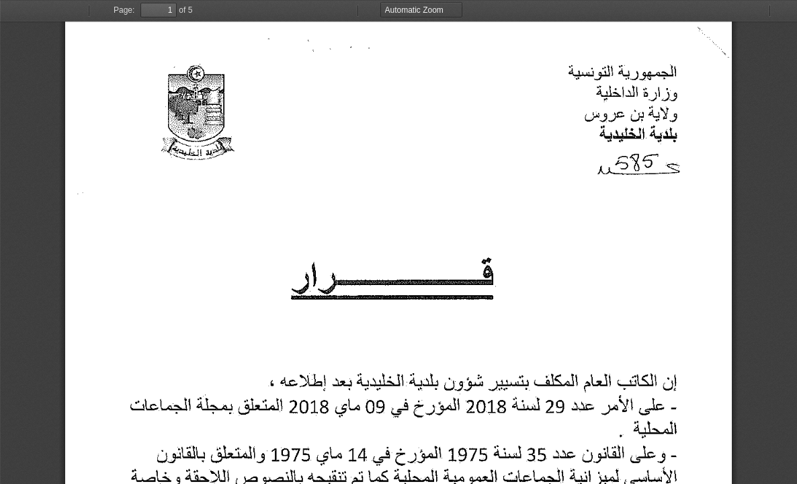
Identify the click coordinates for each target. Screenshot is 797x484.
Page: (124, 10)
